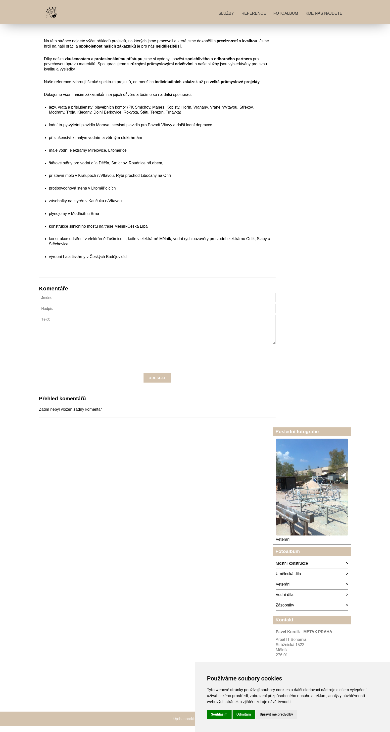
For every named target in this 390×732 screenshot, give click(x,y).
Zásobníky (285, 611)
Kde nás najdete (324, 13)
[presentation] (157, 365)
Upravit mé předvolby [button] (276, 714)
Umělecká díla (288, 580)
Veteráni (283, 545)
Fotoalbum (285, 13)
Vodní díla (284, 601)
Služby (226, 13)
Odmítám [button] (244, 714)
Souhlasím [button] (219, 714)
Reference (254, 13)
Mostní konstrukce (292, 569)
